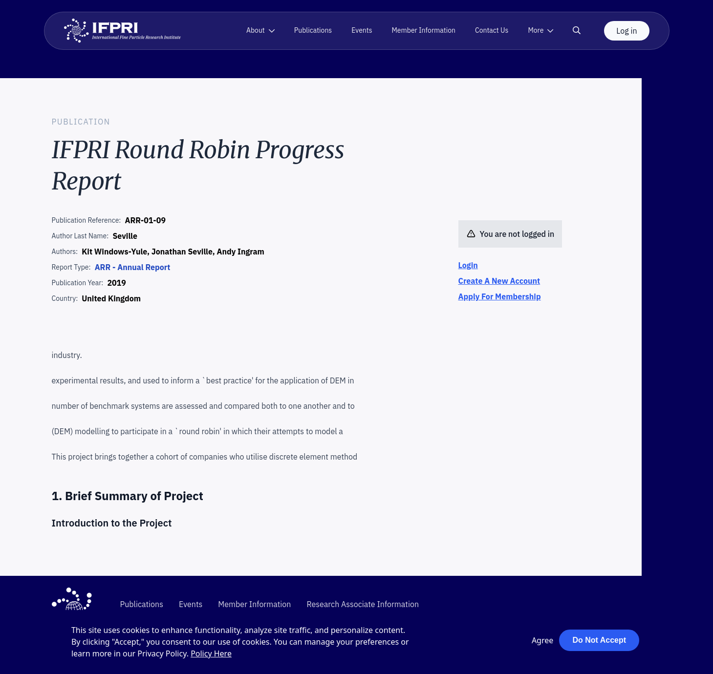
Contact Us (491, 30)
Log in (626, 31)
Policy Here (211, 653)
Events (361, 30)
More (535, 30)
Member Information (423, 30)
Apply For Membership (499, 296)
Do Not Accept (599, 640)
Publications (313, 30)
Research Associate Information (362, 604)
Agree (542, 640)
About (255, 30)
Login (468, 265)
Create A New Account (499, 281)
